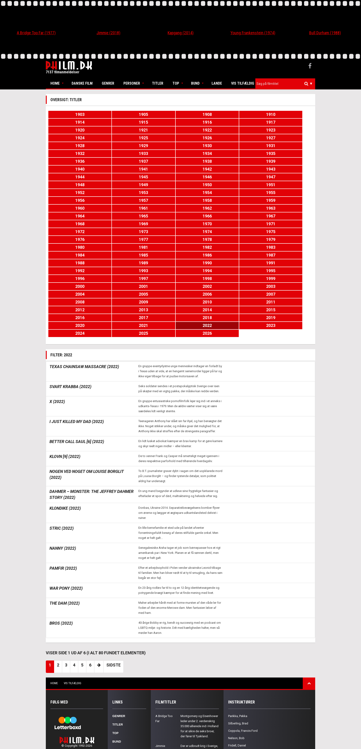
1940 (246, 145)
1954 (70, 169)
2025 (290, 255)
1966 (70, 184)
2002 (70, 231)
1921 (202, 122)
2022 (158, 255)
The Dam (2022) (64, 532)
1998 (158, 223)
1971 (290, 184)
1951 (202, 161)
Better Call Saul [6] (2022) (76, 371)
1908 (158, 114)
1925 (114, 130)
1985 (114, 208)
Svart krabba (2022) (70, 316)
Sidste (113, 594)
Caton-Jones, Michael (242, 682)
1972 (70, 192)
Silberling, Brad (238, 653)
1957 (202, 169)
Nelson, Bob (236, 667)
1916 (70, 122)
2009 (114, 239)
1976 (246, 192)
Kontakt (119, 713)
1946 (246, 153)
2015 (114, 247)
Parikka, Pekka (237, 645)
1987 (202, 208)
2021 (114, 255)
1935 (290, 137)
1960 (70, 176)
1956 (158, 169)
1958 (246, 169)
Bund (195, 83)
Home (55, 83)
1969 (202, 184)
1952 (246, 161)
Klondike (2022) (65, 437)
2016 (158, 247)
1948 (70, 161)
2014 (70, 247)
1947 (290, 153)
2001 (290, 223)
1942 (70, 153)
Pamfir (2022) (63, 497)
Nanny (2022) (62, 477)
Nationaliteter (125, 696)
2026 (70, 262)
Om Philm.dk (122, 705)
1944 (158, 153)
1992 (158, 216)
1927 (202, 130)
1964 (246, 176)
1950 (158, 161)
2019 (290, 247)
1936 (70, 145)
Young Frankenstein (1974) (252, 32)
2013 (290, 239)
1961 (114, 176)
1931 (114, 137)
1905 (114, 114)
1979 (114, 200)
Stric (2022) (61, 457)
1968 (158, 184)
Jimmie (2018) (108, 32)
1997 (114, 223)
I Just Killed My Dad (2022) (76, 351)
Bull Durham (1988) (325, 32)
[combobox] (285, 83)
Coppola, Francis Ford (243, 660)
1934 (246, 137)
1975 (202, 192)
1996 (70, 223)
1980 (158, 200)
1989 (290, 208)
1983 (290, 200)
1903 (70, 114)
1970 (246, 184)
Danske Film (82, 83)
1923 (290, 122)
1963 (202, 176)
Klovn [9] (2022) (64, 386)
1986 (158, 208)
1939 (202, 145)
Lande (217, 83)
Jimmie (160, 675)
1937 (114, 145)
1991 (114, 216)
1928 (246, 130)
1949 (114, 161)
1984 (70, 208)
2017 (202, 247)
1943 (114, 153)
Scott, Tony (235, 697)
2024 (246, 255)
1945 (202, 153)
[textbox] (286, 84)
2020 (70, 255)
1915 (290, 114)
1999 (202, 223)
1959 (290, 169)
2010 (158, 239)
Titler (157, 83)
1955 (114, 169)
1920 (158, 122)
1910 (202, 114)
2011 (202, 239)
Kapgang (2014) (181, 32)
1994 (246, 216)
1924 (70, 130)
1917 (114, 122)
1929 (290, 130)
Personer (131, 83)
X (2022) (57, 331)
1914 (246, 114)
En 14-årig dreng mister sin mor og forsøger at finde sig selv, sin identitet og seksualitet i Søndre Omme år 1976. (199, 710)
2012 (246, 239)
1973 (114, 192)
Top (175, 83)
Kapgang (161, 700)
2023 (202, 255)
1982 (246, 200)
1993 (202, 216)
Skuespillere (123, 679)
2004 (158, 231)
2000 (246, 223)
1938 (158, 145)
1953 (290, 161)
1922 (246, 122)
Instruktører (124, 688)
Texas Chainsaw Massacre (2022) (84, 296)
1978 (70, 200)
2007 (290, 231)
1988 (246, 208)
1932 (158, 137)
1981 (202, 200)
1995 (290, 216)
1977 (290, 192)
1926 (158, 130)
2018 (246, 247)
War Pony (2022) (66, 517)
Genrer (108, 83)
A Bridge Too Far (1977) (36, 32)
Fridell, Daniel (237, 675)
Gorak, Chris (236, 690)
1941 (290, 145)
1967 (114, 184)
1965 (290, 176)
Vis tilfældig (242, 83)
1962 (158, 176)
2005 (202, 231)
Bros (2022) (61, 552)
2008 (70, 239)
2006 (246, 231)
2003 (114, 231)
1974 (158, 192)
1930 (70, 137)
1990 (70, 216)
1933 (202, 137)
